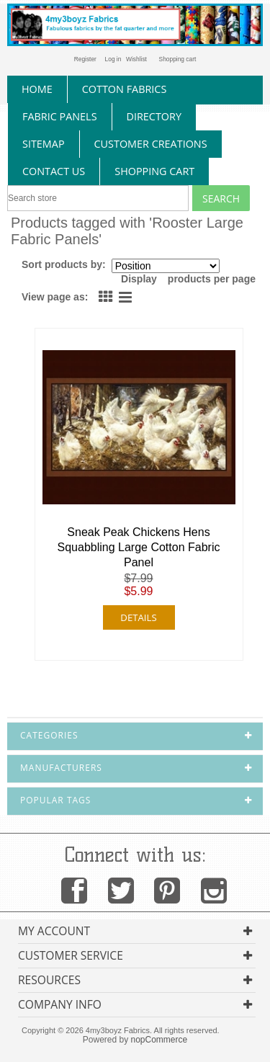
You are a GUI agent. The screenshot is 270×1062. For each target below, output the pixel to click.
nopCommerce (159, 1040)
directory (154, 116)
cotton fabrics (124, 89)
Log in (113, 59)
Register (85, 59)
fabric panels (59, 116)
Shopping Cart (154, 171)
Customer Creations (150, 144)
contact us (53, 171)
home (37, 89)
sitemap (43, 144)
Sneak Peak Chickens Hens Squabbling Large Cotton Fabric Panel (139, 547)
